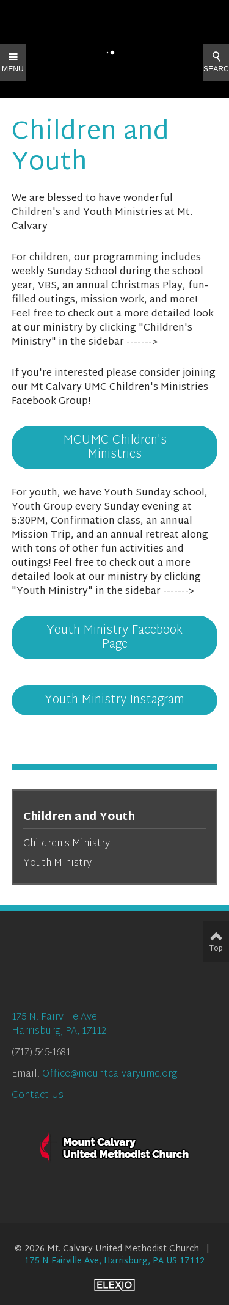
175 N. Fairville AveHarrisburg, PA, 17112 (59, 1024)
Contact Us (38, 1096)
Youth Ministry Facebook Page (114, 638)
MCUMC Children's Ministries (115, 448)
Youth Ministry (57, 863)
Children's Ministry (66, 844)
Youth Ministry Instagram (114, 700)
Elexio (114, 1285)
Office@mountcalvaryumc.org (109, 1074)
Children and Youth (79, 817)
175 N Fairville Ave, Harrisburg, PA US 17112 (114, 1261)
